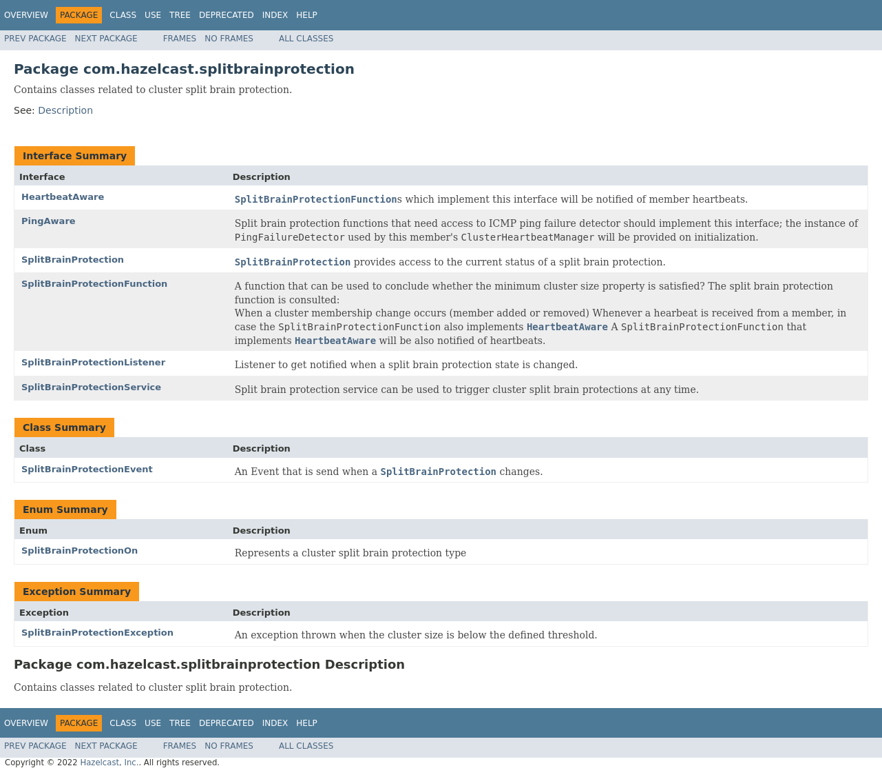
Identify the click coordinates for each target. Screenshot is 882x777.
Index (275, 15)
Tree (180, 15)
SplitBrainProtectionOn (79, 550)
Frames (180, 38)
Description (65, 110)
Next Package (106, 38)
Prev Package (35, 38)
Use (153, 15)
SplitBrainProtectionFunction (94, 284)
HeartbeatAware (62, 197)
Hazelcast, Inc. (109, 762)
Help (306, 15)
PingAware (48, 221)
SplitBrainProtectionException (97, 632)
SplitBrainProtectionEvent (87, 469)
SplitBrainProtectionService (91, 387)
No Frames (228, 38)
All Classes (306, 38)
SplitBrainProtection (72, 259)
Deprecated (226, 15)
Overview (26, 15)
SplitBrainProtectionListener (93, 362)
